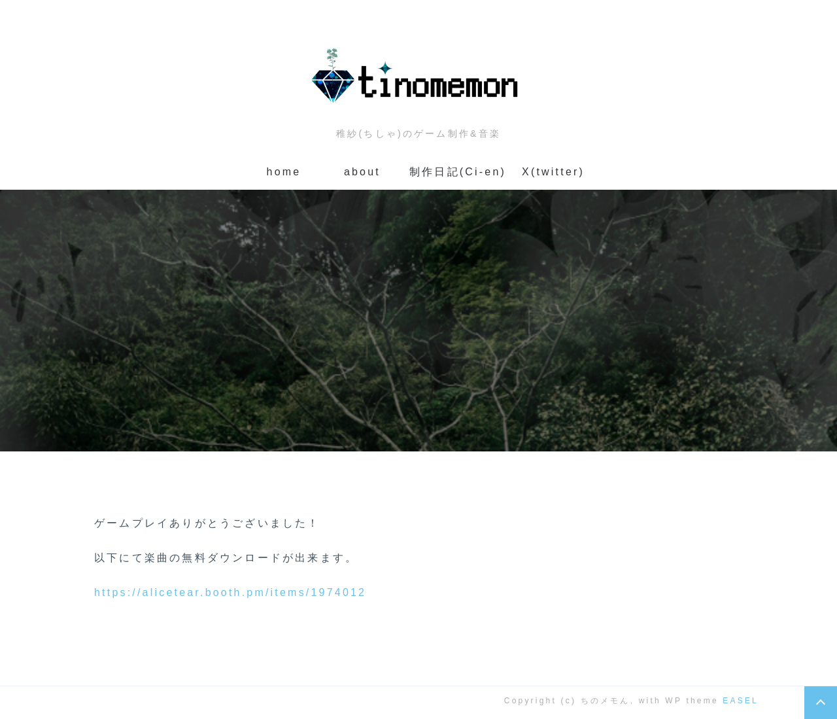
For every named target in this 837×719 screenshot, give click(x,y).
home (284, 171)
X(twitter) (553, 171)
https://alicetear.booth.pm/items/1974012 (230, 592)
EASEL (741, 700)
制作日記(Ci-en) (457, 171)
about (362, 171)
